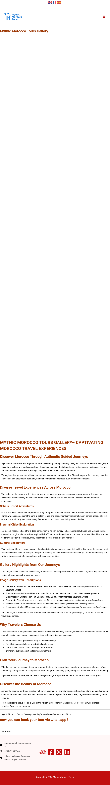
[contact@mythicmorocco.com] (16, 744)
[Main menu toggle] (104, 17)
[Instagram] (59, 752)
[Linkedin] (67, 752)
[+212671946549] (10, 751)
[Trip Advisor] (43, 752)
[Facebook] (51, 752)
